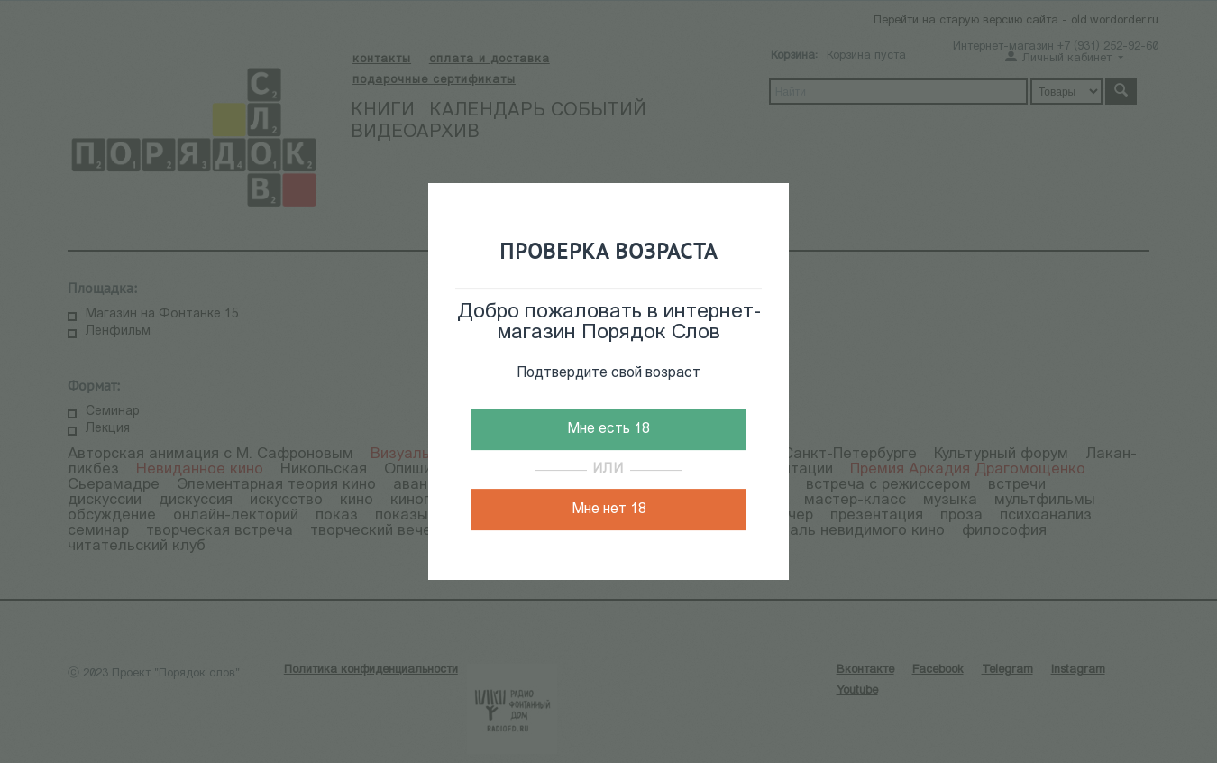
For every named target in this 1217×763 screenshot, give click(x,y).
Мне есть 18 (608, 429)
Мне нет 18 (609, 509)
